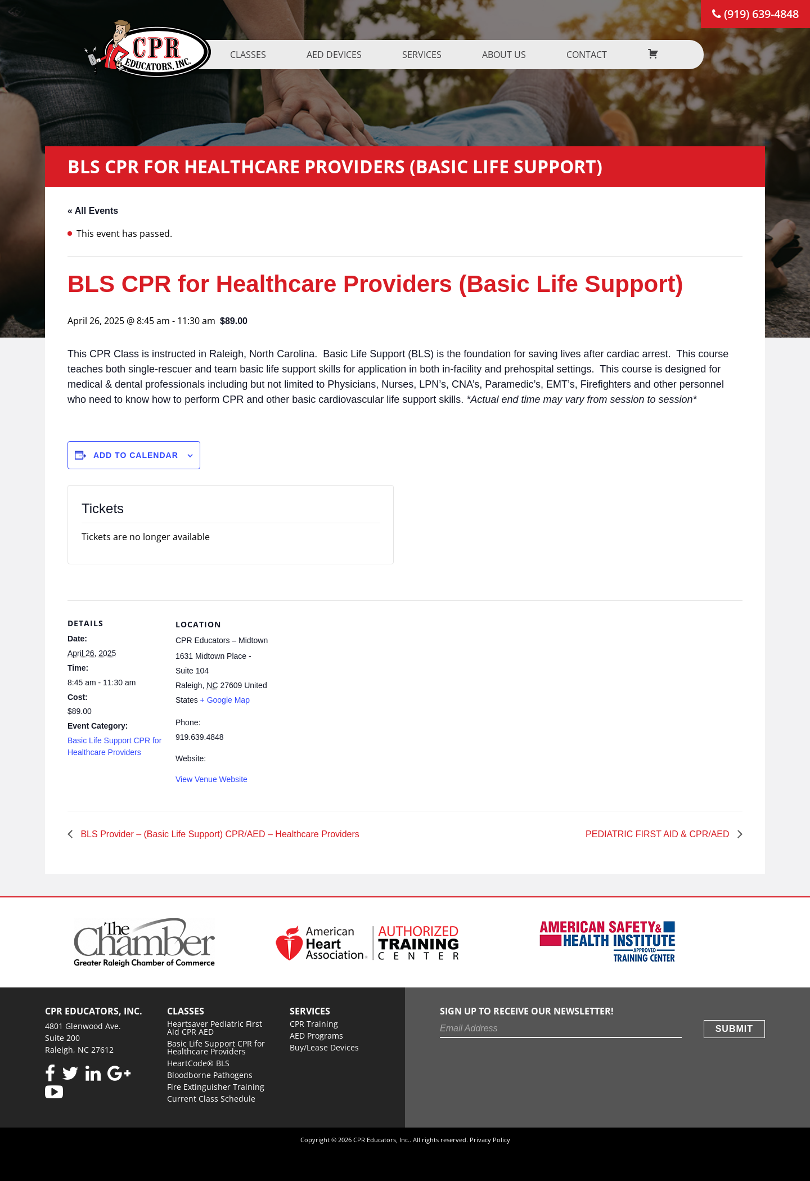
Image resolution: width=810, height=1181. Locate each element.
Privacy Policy (490, 1139)
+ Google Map (225, 699)
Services (427, 54)
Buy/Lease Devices (324, 1047)
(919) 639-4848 (755, 13)
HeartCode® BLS (198, 1063)
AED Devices (339, 54)
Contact (592, 54)
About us (510, 54)
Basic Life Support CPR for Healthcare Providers (216, 1047)
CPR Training (314, 1023)
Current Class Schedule (211, 1098)
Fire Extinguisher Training (215, 1086)
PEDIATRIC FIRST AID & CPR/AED (659, 834)
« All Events (93, 210)
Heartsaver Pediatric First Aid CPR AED (214, 1027)
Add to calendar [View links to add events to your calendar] (135, 455)
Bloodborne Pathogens (210, 1075)
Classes (254, 54)
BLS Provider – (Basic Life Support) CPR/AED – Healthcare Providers (218, 834)
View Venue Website (212, 779)
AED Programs (316, 1035)
